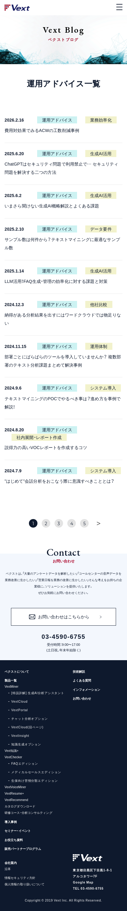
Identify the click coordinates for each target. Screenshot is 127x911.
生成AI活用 (100, 153)
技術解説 (79, 671)
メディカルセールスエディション (36, 772)
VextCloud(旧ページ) (27, 727)
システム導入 (103, 388)
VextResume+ (14, 793)
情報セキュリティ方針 (20, 877)
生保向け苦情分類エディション (34, 780)
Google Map (83, 882)
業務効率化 (101, 120)
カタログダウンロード (20, 806)
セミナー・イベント (18, 830)
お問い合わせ (82, 698)
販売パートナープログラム (23, 848)
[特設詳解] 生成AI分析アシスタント (37, 692)
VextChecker (13, 757)
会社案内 (11, 862)
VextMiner (11, 686)
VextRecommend (16, 799)
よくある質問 (82, 680)
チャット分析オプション (29, 718)
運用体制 (99, 346)
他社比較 (99, 304)
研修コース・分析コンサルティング (28, 812)
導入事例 (11, 821)
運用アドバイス (57, 120)
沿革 (8, 868)
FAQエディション (24, 763)
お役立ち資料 (14, 839)
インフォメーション (86, 689)
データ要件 (101, 229)
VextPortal (19, 710)
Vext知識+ (12, 750)
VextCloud (19, 701)
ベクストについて (17, 671)
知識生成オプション (26, 744)
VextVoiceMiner (15, 787)
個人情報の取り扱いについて (24, 884)
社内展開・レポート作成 (39, 437)
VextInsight (20, 735)
